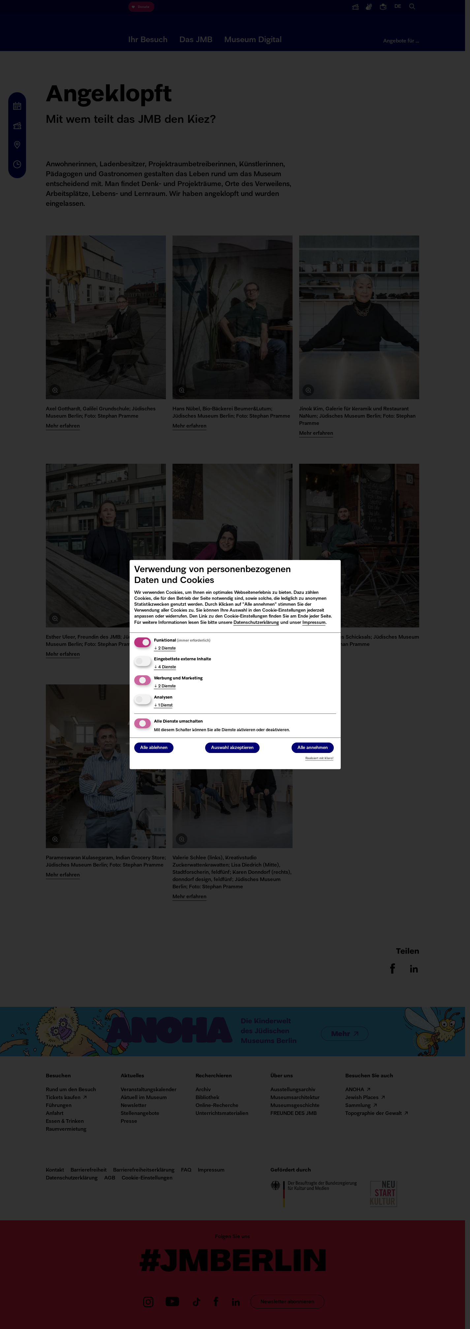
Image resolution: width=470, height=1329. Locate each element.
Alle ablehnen (154, 748)
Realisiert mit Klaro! (319, 758)
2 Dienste (165, 649)
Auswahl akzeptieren (232, 748)
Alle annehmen (313, 748)
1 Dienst (163, 705)
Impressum (314, 623)
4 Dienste (165, 668)
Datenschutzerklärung (256, 623)
